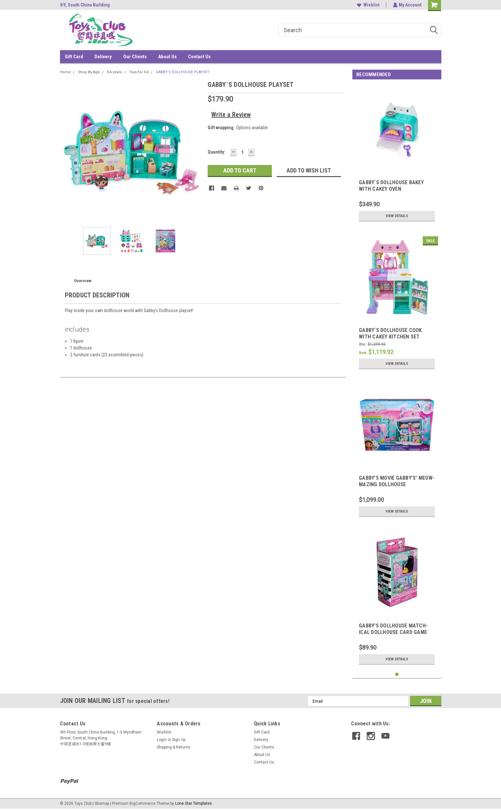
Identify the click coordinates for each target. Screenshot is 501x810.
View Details (397, 215)
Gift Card (74, 57)
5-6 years (114, 72)
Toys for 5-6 (139, 72)
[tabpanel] (397, 155)
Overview (82, 280)
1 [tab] (397, 674)
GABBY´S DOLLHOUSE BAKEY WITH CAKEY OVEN (391, 185)
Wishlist (367, 4)
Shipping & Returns (173, 747)
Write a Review (231, 114)
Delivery (103, 57)
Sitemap (102, 803)
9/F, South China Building (85, 4)
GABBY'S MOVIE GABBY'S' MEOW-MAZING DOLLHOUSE (397, 481)
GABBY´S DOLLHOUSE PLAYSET (182, 72)
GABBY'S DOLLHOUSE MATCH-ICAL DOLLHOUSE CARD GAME (393, 629)
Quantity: (216, 152)
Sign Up (178, 739)
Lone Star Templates (193, 803)
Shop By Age (89, 72)
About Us (167, 57)
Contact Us (199, 57)
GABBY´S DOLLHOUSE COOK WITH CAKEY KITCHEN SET (390, 333)
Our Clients (135, 57)
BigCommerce (142, 803)
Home (65, 72)
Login (162, 739)
